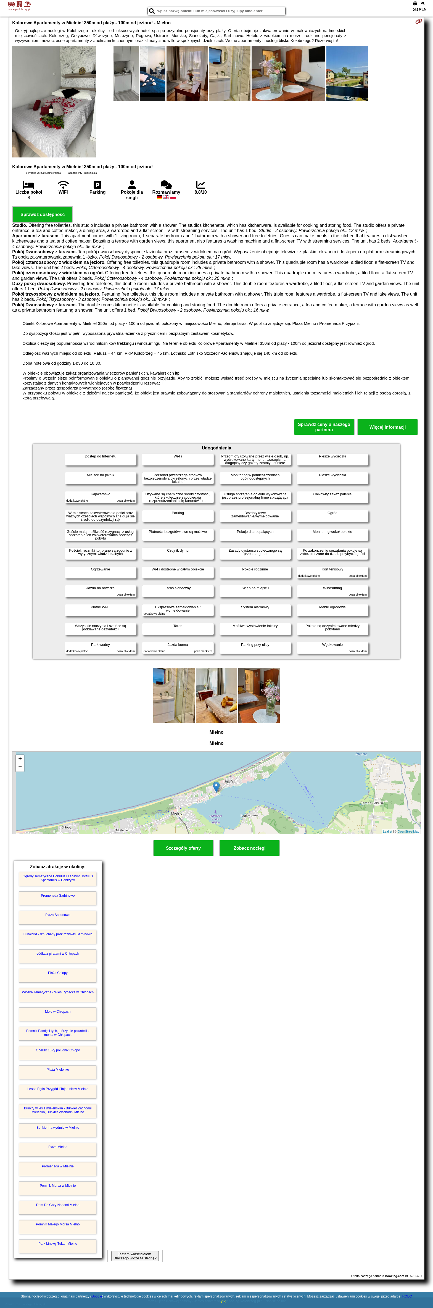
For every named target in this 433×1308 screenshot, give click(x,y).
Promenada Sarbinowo (58, 896)
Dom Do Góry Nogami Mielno (58, 1205)
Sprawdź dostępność (42, 214)
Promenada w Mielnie (58, 1166)
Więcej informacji (387, 427)
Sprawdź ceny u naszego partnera (324, 427)
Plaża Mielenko (58, 1070)
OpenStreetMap (408, 831)
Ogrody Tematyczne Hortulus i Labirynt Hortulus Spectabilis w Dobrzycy (58, 878)
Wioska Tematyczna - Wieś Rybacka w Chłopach (58, 992)
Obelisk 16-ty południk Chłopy (58, 1050)
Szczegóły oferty (183, 848)
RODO (407, 1296)
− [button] (20, 767)
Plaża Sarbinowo (57, 915)
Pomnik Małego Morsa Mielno (58, 1224)
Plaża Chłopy (58, 973)
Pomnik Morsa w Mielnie (58, 1186)
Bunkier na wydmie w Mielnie (57, 1128)
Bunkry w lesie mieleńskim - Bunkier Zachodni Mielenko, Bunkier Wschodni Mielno (58, 1110)
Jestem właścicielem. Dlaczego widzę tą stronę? (135, 1256)
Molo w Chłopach (57, 1012)
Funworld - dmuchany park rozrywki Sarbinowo (57, 934)
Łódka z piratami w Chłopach (57, 954)
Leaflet (387, 831)
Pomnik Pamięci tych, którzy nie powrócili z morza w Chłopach (57, 1033)
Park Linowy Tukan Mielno (57, 1244)
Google (96, 1296)
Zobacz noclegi (250, 848)
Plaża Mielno (57, 1147)
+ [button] (20, 759)
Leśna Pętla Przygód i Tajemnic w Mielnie (57, 1089)
